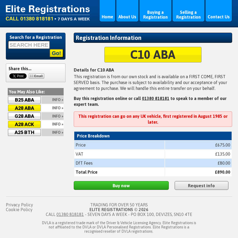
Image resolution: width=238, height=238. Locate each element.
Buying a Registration (155, 14)
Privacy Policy (19, 204)
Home (107, 16)
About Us (127, 16)
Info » (57, 100)
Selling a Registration (188, 14)
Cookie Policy (19, 209)
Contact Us (219, 16)
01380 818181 (155, 98)
